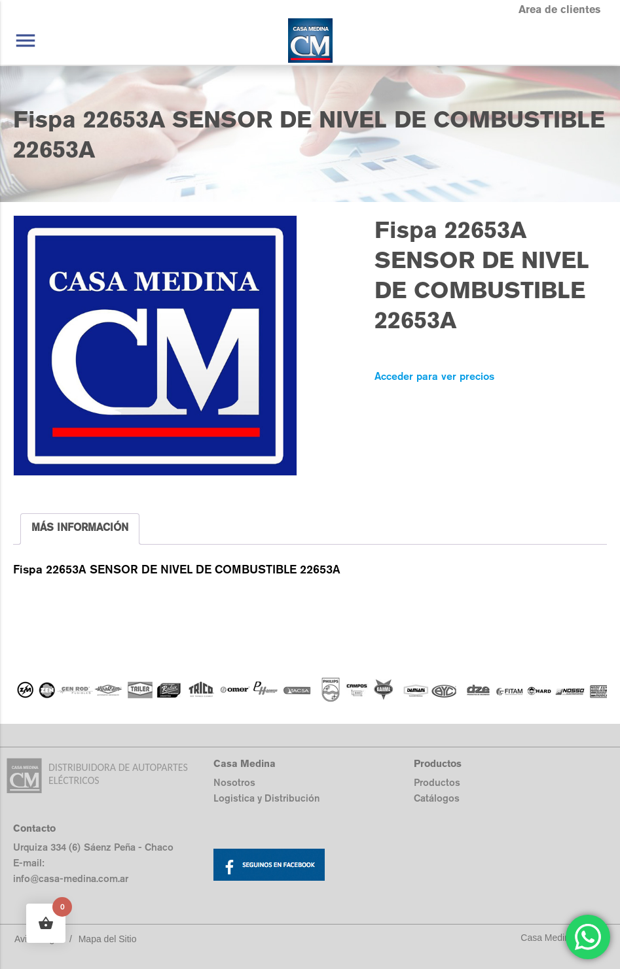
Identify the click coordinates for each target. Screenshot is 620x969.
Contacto (34, 828)
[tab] (79, 529)
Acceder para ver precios (434, 376)
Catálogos (437, 798)
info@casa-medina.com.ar (70, 878)
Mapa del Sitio (108, 939)
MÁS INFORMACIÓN (79, 527)
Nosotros (234, 782)
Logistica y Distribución (266, 798)
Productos (437, 782)
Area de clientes (559, 9)
